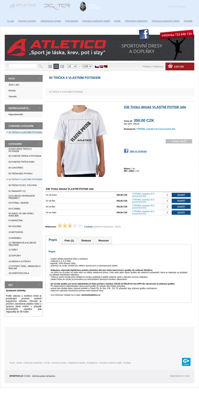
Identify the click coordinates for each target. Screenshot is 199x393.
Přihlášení (147, 66)
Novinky (12, 90)
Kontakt (188, 20)
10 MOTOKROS (16, 232)
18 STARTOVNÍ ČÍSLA (19, 273)
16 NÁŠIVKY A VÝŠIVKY (20, 261)
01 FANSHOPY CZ (17, 191)
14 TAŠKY (13, 250)
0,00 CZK (179, 66)
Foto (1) (69, 240)
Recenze (104, 240)
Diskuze (86, 240)
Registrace (158, 66)
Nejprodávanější (16, 114)
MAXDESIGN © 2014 (180, 376)
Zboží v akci (14, 85)
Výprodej (12, 96)
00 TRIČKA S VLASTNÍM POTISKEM (25, 132)
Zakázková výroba (51, 20)
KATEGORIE (15, 144)
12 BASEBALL (15, 238)
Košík (117, 20)
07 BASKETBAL (16, 220)
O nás (10, 20)
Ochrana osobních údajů (165, 20)
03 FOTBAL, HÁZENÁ (18, 203)
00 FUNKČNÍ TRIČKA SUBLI (21, 162)
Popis (53, 239)
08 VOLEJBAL (15, 226)
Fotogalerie (71, 20)
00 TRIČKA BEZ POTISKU (21, 173)
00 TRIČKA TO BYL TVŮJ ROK (23, 185)
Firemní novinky (27, 20)
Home (12, 363)
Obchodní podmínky (136, 20)
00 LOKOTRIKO (16, 168)
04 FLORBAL (14, 209)
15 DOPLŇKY (15, 255)
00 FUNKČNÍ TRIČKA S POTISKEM (25, 156)
